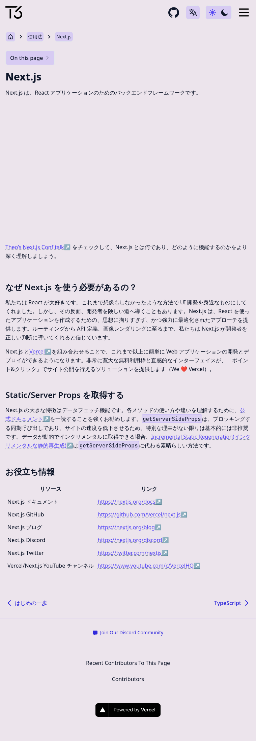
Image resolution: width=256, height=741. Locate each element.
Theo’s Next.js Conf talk (38, 247)
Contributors (128, 679)
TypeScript (232, 603)
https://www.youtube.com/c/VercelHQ (149, 565)
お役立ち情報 (30, 471)
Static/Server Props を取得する (64, 394)
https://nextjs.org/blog (130, 527)
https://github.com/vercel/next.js (143, 514)
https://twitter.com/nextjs (133, 553)
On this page (30, 58)
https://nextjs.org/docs (130, 501)
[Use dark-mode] (218, 12)
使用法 (35, 36)
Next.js (64, 36)
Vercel (40, 351)
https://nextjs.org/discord (133, 540)
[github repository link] (173, 12)
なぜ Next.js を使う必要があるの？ (71, 287)
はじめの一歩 (26, 603)
